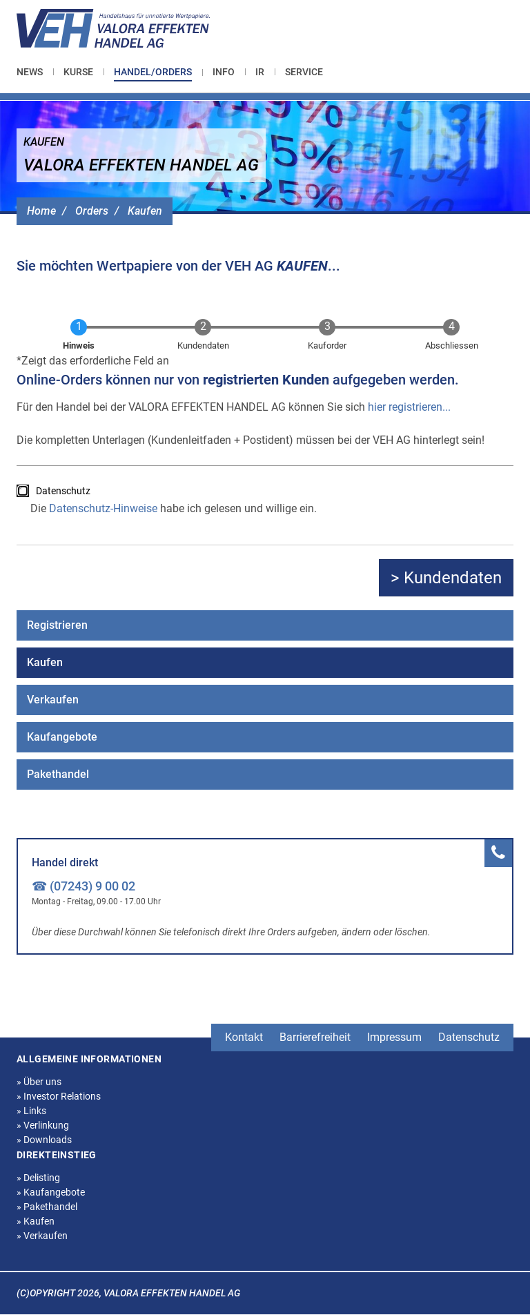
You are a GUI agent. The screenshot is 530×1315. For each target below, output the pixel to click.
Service (304, 71)
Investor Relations (59, 1096)
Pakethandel (58, 774)
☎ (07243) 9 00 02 (83, 886)
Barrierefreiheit (315, 1037)
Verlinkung (43, 1125)
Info (224, 71)
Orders (91, 210)
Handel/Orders (153, 71)
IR (259, 71)
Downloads (44, 1139)
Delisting (38, 1177)
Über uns (39, 1081)
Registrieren (57, 625)
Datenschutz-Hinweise (103, 508)
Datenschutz (63, 490)
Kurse (78, 71)
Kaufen (145, 210)
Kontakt (244, 1037)
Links (31, 1110)
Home (41, 210)
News (30, 71)
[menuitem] (35, 72)
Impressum (394, 1037)
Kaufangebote (62, 736)
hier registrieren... (409, 406)
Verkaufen (53, 699)
